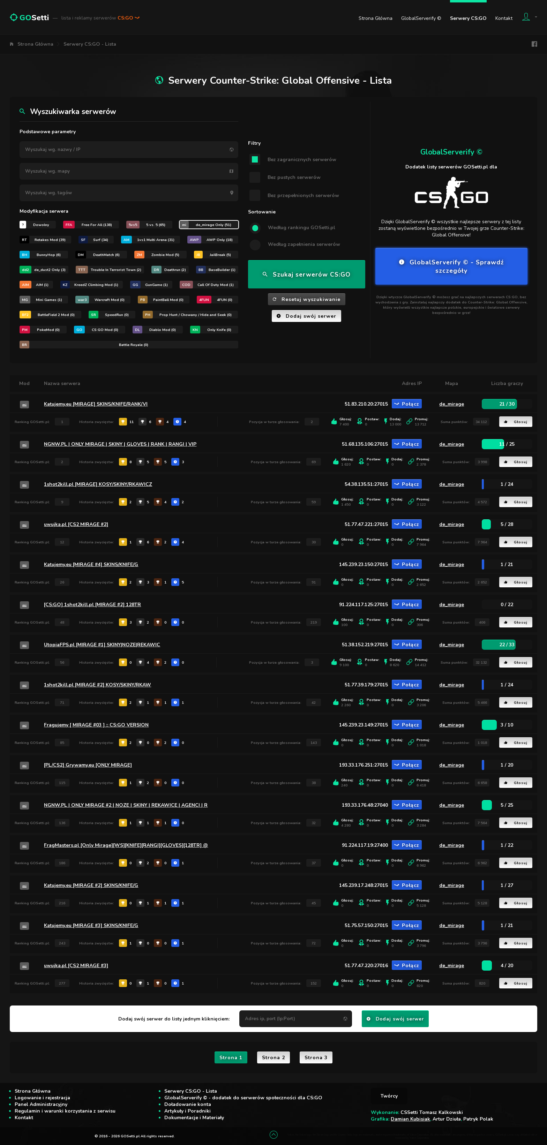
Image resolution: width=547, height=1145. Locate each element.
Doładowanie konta (187, 1104)
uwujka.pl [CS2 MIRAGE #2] (76, 524)
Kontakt (503, 18)
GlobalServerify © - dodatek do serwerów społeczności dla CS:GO (243, 1097)
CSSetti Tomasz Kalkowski (431, 1112)
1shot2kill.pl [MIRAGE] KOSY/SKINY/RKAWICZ (98, 484)
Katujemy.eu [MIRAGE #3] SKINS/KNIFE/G (91, 925)
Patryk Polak (478, 1119)
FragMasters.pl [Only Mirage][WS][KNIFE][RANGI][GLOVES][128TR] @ (126, 845)
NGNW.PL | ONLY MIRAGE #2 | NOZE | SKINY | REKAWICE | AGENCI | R (126, 805)
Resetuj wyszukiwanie (306, 299)
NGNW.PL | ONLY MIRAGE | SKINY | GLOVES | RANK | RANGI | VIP (120, 444)
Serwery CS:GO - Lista (89, 44)
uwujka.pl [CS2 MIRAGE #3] (76, 965)
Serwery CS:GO (468, 18)
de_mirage (451, 404)
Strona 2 (273, 1057)
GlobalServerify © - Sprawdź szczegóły (451, 266)
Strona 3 (316, 1057)
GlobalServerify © (421, 18)
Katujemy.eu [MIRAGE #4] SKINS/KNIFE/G (91, 564)
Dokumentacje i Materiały (194, 1117)
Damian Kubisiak (410, 1119)
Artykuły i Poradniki (187, 1111)
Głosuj (515, 421)
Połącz (406, 404)
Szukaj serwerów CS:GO (307, 274)
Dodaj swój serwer (306, 316)
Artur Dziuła (447, 1119)
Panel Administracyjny (41, 1104)
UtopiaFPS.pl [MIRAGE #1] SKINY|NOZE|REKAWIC (102, 644)
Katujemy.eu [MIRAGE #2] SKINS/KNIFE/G (91, 885)
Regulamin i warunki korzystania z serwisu (65, 1111)
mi (24, 404)
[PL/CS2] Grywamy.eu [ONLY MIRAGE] (88, 765)
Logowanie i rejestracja (42, 1097)
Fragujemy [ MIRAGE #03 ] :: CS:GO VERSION (96, 725)
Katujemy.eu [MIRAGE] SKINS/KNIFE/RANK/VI (96, 404)
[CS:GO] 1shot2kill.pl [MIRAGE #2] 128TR (92, 604)
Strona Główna (375, 18)
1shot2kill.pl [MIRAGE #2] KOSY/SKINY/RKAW (97, 684)
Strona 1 (230, 1057)
